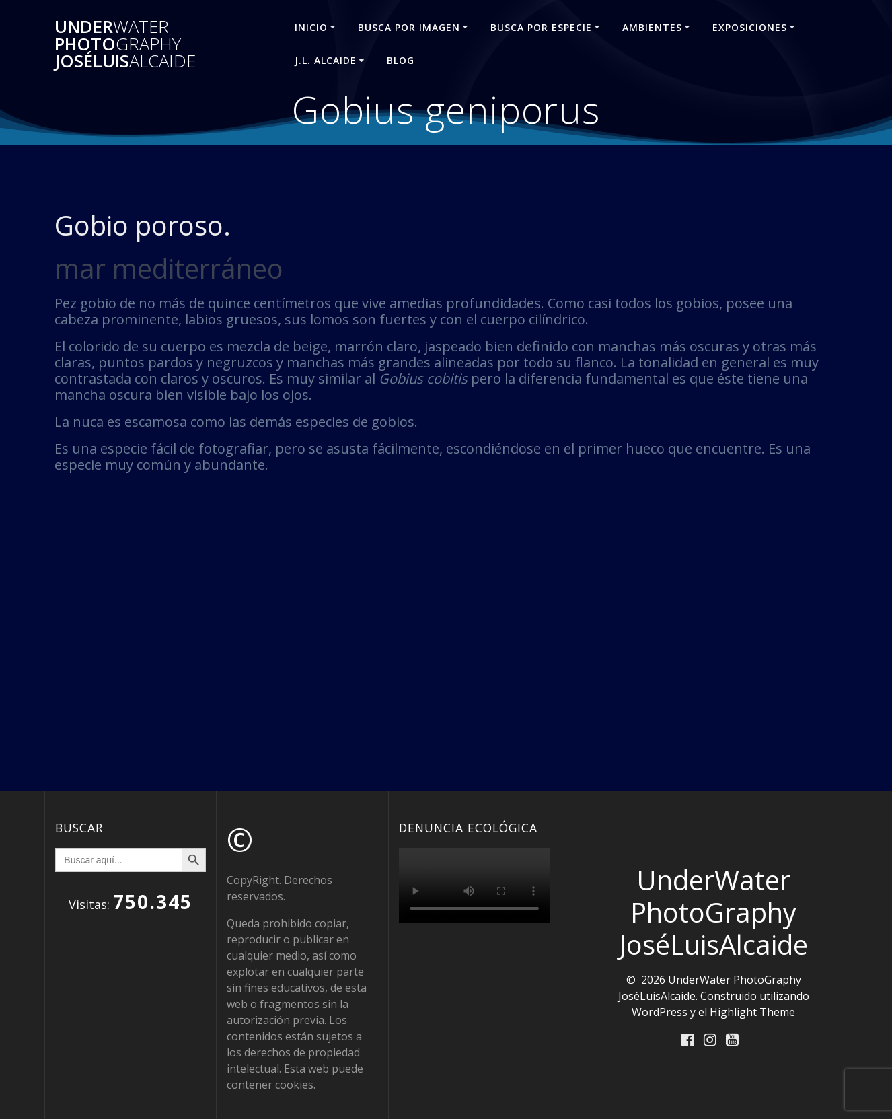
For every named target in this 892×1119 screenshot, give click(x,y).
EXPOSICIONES (749, 27)
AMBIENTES (652, 27)
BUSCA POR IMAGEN (409, 27)
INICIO (311, 27)
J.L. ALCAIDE (326, 60)
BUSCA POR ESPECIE (541, 27)
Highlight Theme (752, 1012)
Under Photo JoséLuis (125, 44)
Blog (400, 60)
